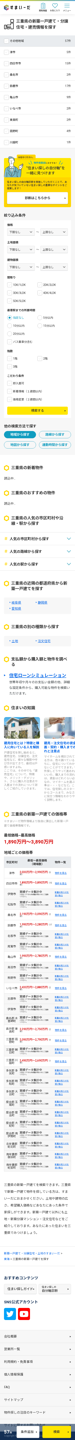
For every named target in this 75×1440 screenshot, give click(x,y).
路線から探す (55, 434)
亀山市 (14, 97)
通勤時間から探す (55, 445)
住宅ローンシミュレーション (37, 675)
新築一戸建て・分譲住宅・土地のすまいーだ (32, 1253)
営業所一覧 (12, 1349)
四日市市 (15, 63)
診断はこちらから (37, 198)
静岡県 (42, 603)
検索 (56, 1432)
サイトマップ (13, 1400)
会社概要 (10, 1336)
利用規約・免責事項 (18, 1362)
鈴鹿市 (14, 86)
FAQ (7, 1387)
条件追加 (27, 1432)
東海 (7, 1259)
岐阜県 (16, 603)
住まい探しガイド (20, 1289)
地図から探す (20, 445)
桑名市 (14, 74)
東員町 (14, 119)
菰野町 (14, 131)
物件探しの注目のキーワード (25, 1412)
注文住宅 (44, 641)
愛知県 (16, 609)
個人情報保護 (13, 1374)
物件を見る (61, 873)
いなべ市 (15, 108)
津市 (12, 52)
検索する (37, 410)
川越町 (14, 142)
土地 (15, 641)
